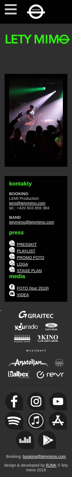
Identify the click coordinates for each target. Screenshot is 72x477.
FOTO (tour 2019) (33, 288)
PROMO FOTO (30, 257)
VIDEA (23, 294)
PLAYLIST (26, 251)
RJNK (51, 465)
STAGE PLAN (29, 270)
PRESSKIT (27, 244)
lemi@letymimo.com (27, 203)
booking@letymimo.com (44, 456)
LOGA (22, 264)
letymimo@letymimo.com (31, 222)
